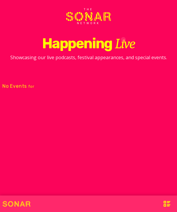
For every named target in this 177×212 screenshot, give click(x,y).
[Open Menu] (167, 204)
